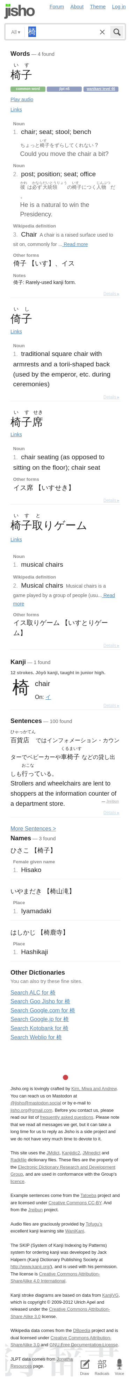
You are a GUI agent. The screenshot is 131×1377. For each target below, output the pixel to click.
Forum (57, 6)
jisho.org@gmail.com (31, 1110)
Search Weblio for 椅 (36, 1037)
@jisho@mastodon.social (35, 1103)
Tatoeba (88, 1195)
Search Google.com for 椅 (42, 1010)
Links (16, 109)
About (77, 6)
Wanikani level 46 (101, 89)
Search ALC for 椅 (33, 993)
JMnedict (91, 1152)
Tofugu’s (94, 1224)
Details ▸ (111, 293)
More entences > (33, 829)
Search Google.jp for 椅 (39, 1019)
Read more (75, 244)
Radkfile (18, 1159)
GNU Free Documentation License (84, 1344)
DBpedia (81, 1330)
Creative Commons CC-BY (75, 1202)
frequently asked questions (66, 1117)
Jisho (19, 11)
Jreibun (112, 801)
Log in (119, 6)
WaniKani (74, 1231)
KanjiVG (110, 1295)
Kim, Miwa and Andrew (93, 1088)
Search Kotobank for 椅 (39, 1028)
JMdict (52, 1152)
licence (17, 1181)
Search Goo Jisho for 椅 (40, 1001)
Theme (98, 6)
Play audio (21, 99)
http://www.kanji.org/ (30, 1266)
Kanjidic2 (71, 1152)
